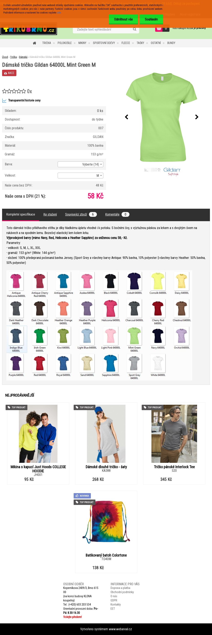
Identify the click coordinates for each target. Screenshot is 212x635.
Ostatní (156, 43)
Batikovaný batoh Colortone (106, 555)
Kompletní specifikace (20, 214)
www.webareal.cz (120, 629)
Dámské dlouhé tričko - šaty (106, 467)
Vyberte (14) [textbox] (90, 164)
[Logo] (28, 28)
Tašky (140, 43)
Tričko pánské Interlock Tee (174, 467)
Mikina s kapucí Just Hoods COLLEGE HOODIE (38, 469)
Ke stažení (50, 214)
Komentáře (117, 214)
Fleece (126, 43)
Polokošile (65, 43)
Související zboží (81, 214)
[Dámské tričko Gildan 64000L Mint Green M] (161, 117)
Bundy (171, 43)
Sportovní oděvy (104, 43)
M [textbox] (97, 176)
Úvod (5, 57)
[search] (134, 29)
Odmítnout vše (123, 19)
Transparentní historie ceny (21, 100)
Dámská (23, 57)
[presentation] (126, 117)
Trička (46, 43)
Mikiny (82, 43)
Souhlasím (151, 19)
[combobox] (80, 164)
